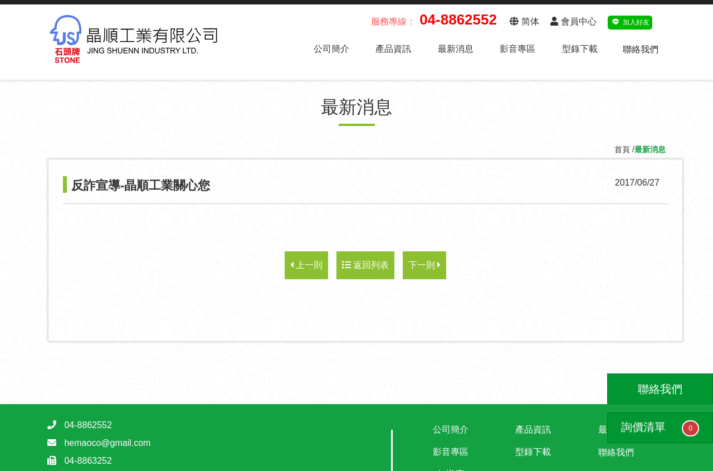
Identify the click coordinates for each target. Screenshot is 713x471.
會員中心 (573, 21)
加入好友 (630, 21)
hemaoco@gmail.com (107, 443)
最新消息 (455, 49)
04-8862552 (87, 425)
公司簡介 (331, 49)
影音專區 (517, 49)
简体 (524, 21)
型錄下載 (580, 49)
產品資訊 (393, 49)
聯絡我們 (640, 49)
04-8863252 (87, 460)
